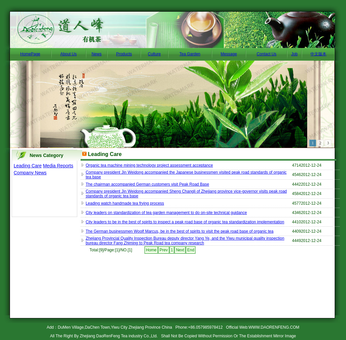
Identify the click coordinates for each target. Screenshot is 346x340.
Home (151, 250)
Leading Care (28, 165)
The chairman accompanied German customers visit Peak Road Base (147, 184)
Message (229, 54)
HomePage (30, 54)
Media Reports (58, 165)
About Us (68, 54)
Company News (30, 172)
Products (124, 54)
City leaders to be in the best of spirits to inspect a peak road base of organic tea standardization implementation (185, 222)
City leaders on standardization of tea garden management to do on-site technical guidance (166, 212)
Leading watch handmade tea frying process (125, 203)
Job (294, 54)
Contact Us (266, 54)
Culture (154, 54)
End (190, 250)
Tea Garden (189, 54)
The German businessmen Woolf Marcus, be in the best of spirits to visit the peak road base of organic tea (179, 231)
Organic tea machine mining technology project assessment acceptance (149, 165)
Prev (164, 250)
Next (180, 250)
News (97, 54)
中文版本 (318, 54)
